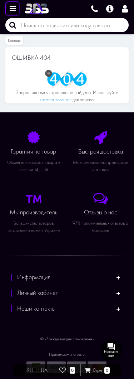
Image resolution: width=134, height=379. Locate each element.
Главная (14, 40)
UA (44, 370)
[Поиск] (10, 25)
